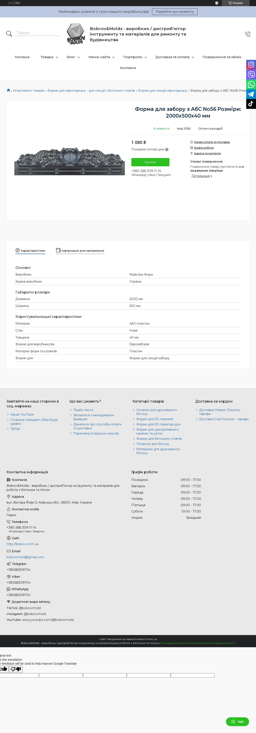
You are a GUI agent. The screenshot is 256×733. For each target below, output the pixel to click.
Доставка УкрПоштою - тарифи (224, 419)
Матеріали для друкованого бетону (158, 451)
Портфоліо (132, 57)
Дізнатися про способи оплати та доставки (97, 426)
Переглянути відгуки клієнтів (96, 433)
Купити (150, 162)
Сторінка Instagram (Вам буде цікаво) (34, 422)
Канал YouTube (22, 414)
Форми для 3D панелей (154, 419)
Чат (237, 722)
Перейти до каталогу (175, 12)
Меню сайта (99, 57)
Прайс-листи (83, 410)
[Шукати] (9, 34)
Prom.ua (151, 639)
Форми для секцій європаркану (162, 91)
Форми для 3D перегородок (158, 424)
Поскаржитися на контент (178, 643)
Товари (47, 57)
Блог (71, 57)
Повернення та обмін (222, 57)
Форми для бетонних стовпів (159, 439)
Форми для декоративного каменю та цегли (157, 431)
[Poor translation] (16, 669)
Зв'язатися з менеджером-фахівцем (94, 417)
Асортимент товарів (28, 91)
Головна (22, 57)
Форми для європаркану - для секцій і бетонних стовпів (91, 91)
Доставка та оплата (172, 57)
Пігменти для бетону (152, 444)
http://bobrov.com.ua (22, 544)
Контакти (128, 68)
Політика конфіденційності (216, 643)
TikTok (15, 429)
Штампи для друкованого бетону (156, 412)
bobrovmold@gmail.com (25, 557)
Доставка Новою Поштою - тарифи (220, 412)
